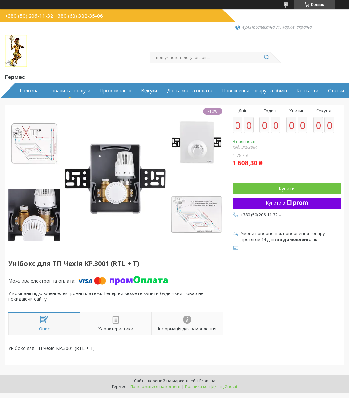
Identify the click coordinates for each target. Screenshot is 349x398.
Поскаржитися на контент (155, 386)
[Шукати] (266, 57)
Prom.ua (207, 381)
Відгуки (149, 90)
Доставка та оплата (189, 90)
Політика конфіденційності (211, 386)
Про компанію (115, 90)
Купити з (287, 203)
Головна (29, 90)
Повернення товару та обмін (254, 90)
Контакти (307, 90)
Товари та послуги (69, 90)
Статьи (336, 90)
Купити (287, 188)
